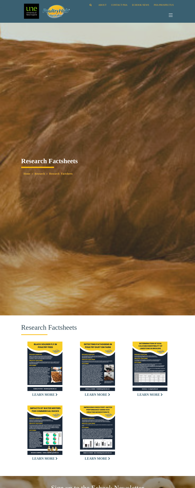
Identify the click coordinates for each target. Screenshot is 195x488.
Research (39, 173)
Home (27, 173)
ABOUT (102, 5)
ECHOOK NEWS (140, 5)
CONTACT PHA (119, 5)
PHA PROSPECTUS (164, 5)
